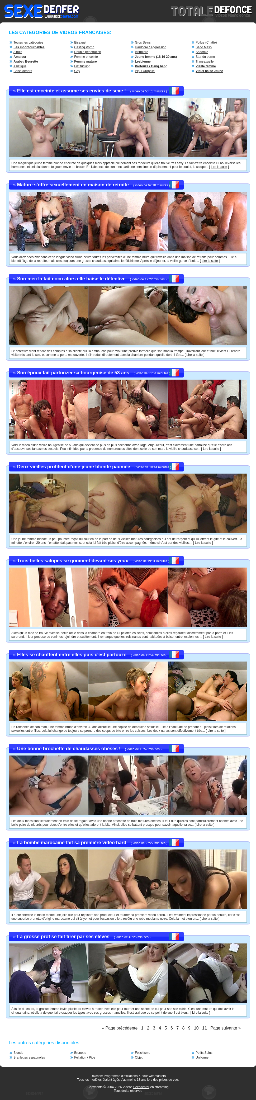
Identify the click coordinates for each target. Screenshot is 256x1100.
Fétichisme (142, 1053)
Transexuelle (205, 61)
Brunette (80, 1053)
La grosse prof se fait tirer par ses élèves (63, 936)
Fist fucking (82, 66)
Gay (77, 71)
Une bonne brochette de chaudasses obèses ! (69, 748)
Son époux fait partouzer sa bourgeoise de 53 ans (73, 372)
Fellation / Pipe (84, 1057)
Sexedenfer (141, 1087)
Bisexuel (80, 42)
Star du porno (205, 57)
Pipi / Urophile (145, 71)
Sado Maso (204, 47)
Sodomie (202, 52)
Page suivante (223, 1028)
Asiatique (19, 66)
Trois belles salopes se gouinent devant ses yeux (72, 560)
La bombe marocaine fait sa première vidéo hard (71, 842)
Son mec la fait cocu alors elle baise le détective (71, 278)
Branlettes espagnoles (29, 1057)
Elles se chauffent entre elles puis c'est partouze (71, 654)
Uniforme (202, 1057)
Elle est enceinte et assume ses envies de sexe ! (71, 90)
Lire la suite (219, 167)
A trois (17, 52)
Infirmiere (141, 52)
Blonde (18, 1053)
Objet (139, 1057)
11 (204, 1028)
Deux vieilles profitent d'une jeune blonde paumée (73, 466)
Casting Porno (84, 47)
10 (196, 1028)
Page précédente (122, 1028)
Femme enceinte (86, 57)
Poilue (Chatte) (206, 42)
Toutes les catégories (28, 42)
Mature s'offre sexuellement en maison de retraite (73, 184)
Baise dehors (22, 71)
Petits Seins (204, 1053)
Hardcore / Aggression (150, 47)
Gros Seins (142, 42)
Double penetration (87, 52)
